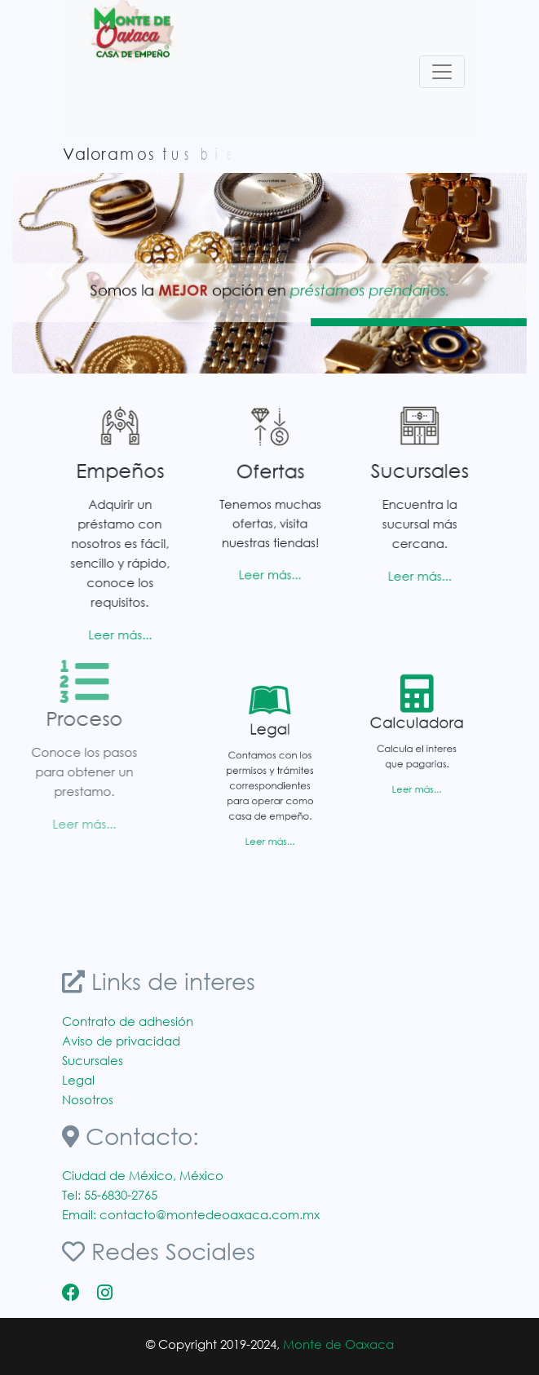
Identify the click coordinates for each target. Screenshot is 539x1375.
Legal (78, 1080)
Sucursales (92, 1060)
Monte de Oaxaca (338, 1344)
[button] (51, 273)
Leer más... (114, 634)
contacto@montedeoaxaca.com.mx (209, 1214)
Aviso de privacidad (121, 1040)
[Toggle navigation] (442, 71)
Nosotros (87, 1099)
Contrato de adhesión (127, 1021)
